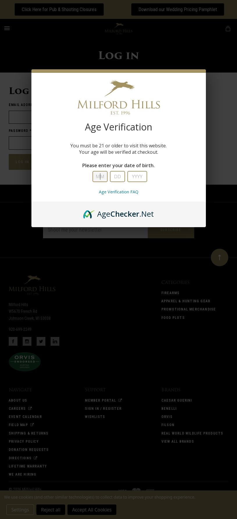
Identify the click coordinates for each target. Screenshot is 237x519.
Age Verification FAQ (118, 192)
